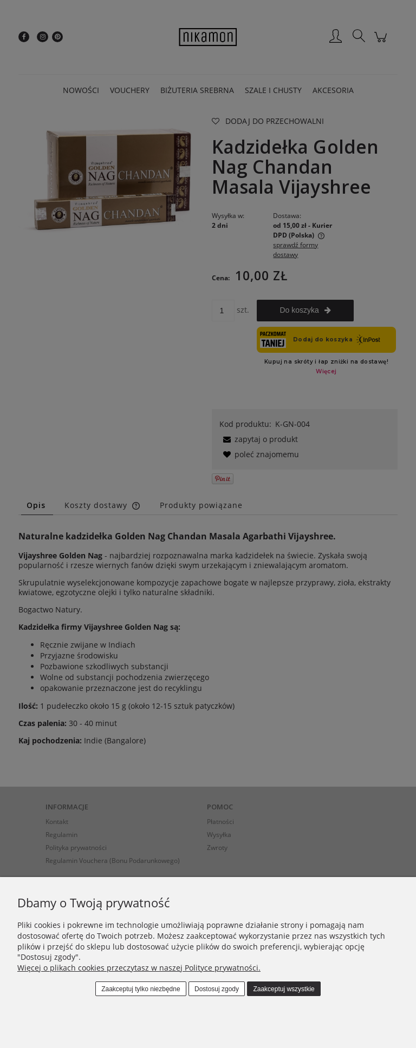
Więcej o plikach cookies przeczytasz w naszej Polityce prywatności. (139, 968)
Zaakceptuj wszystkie (283, 989)
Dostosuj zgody (216, 989)
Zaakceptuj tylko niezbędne (140, 989)
